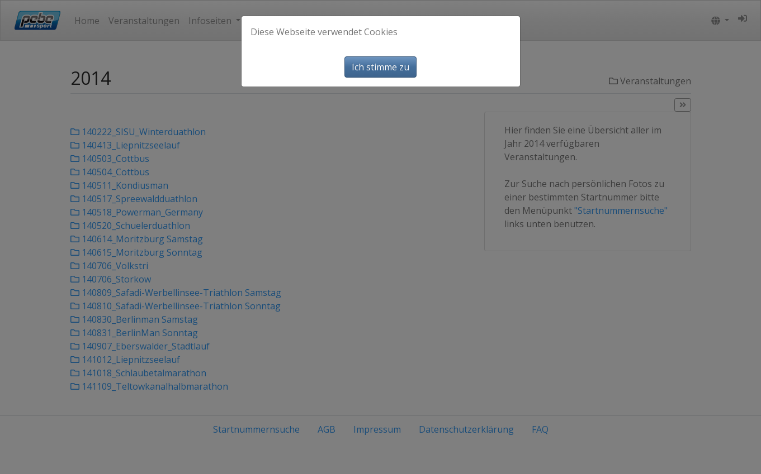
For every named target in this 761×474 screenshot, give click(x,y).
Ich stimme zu (380, 67)
